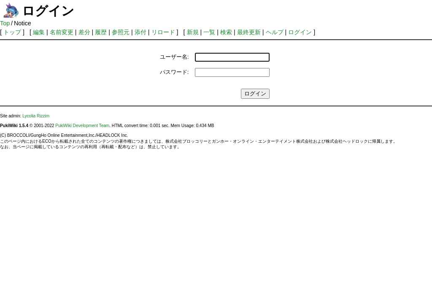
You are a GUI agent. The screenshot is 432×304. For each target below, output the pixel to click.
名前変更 (61, 32)
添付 (140, 32)
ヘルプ (275, 32)
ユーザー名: (174, 57)
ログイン (300, 32)
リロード (163, 32)
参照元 (121, 32)
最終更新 (249, 32)
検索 (226, 32)
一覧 (209, 32)
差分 (84, 32)
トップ (12, 32)
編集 (39, 32)
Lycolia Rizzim (35, 116)
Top (5, 23)
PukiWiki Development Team (82, 125)
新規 (193, 32)
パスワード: (174, 72)
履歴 (101, 32)
